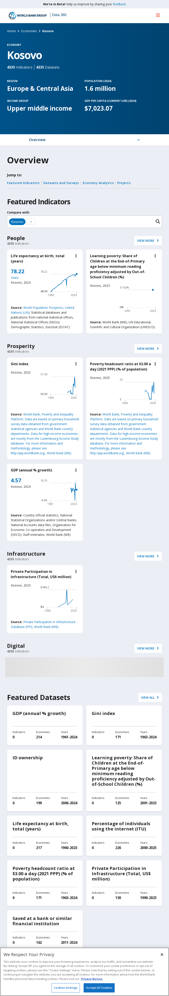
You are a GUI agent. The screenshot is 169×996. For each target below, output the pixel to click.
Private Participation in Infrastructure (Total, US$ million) (121, 873)
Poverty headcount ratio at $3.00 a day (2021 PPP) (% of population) (44, 873)
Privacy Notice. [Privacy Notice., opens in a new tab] (92, 979)
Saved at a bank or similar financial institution (42, 921)
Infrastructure (26, 553)
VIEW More (145, 240)
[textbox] (30, 222)
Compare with (18, 212)
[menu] (158, 15)
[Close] (162, 954)
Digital (16, 645)
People (16, 238)
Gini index (19, 363)
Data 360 (59, 15)
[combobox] (84, 222)
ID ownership (28, 758)
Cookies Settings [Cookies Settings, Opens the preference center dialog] (65, 988)
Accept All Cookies (99, 988)
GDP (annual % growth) (31, 470)
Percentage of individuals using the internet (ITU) (121, 826)
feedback (119, 4)
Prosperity (21, 346)
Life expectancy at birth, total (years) (41, 826)
